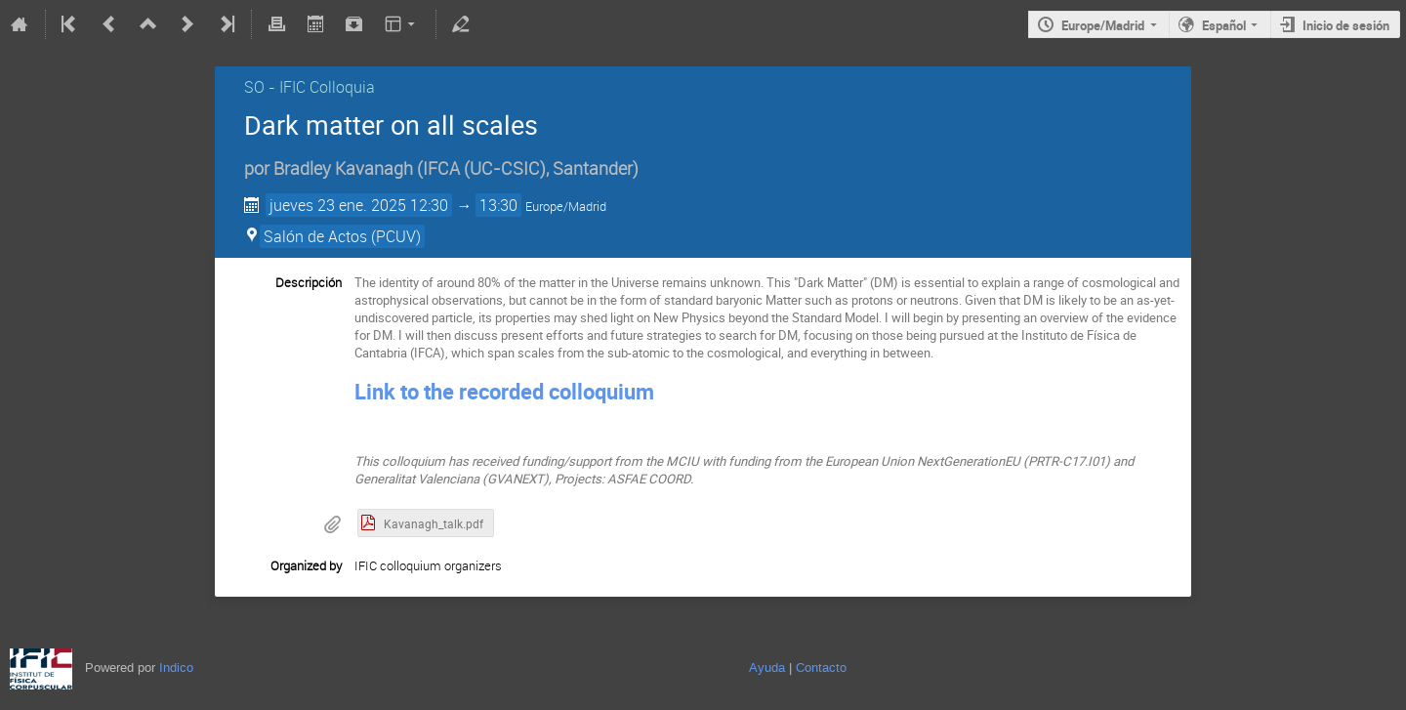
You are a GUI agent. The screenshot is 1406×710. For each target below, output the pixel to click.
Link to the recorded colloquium (504, 391)
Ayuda (767, 667)
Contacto (821, 667)
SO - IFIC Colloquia (309, 87)
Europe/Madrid (1102, 25)
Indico (176, 667)
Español (1224, 25)
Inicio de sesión (1346, 25)
